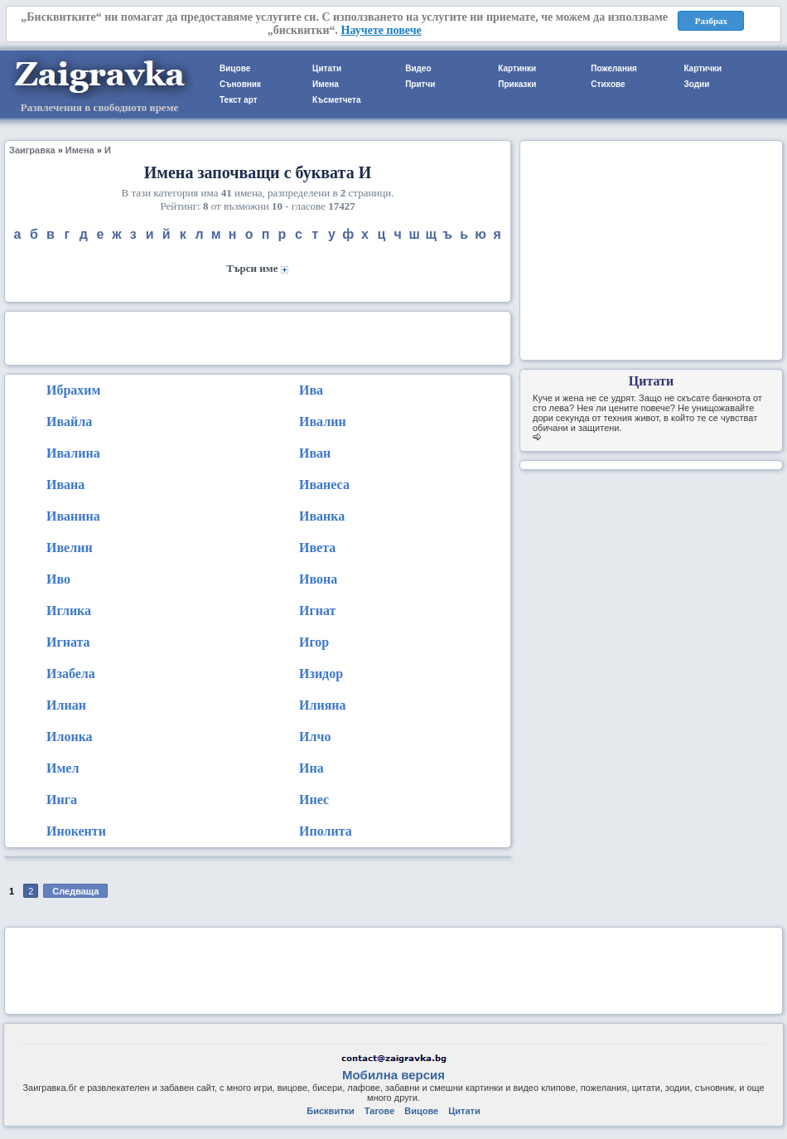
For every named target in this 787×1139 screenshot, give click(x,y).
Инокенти (76, 831)
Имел (62, 768)
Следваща (75, 891)
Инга (61, 799)
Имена (325, 84)
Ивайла (69, 421)
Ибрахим (73, 390)
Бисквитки (330, 1111)
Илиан (66, 705)
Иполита (325, 831)
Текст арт (239, 99)
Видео (418, 68)
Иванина (73, 516)
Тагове (379, 1111)
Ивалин (322, 421)
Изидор (321, 673)
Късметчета (336, 99)
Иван (315, 453)
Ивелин (69, 547)
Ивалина (73, 453)
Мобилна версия (393, 1075)
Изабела (70, 673)
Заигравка (32, 150)
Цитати (326, 68)
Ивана (65, 484)
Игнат (317, 610)
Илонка (69, 736)
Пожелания (614, 68)
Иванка (322, 516)
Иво (58, 579)
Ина (311, 768)
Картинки (517, 68)
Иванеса (324, 484)
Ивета (317, 547)
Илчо (315, 736)
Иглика (68, 610)
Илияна (322, 705)
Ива (311, 390)
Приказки (517, 84)
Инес (314, 799)
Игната (68, 642)
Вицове (235, 68)
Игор (314, 642)
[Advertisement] (257, 336)
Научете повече (381, 30)
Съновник (240, 84)
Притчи (420, 84)
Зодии (696, 84)
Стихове (608, 84)
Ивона (318, 579)
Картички (702, 68)
